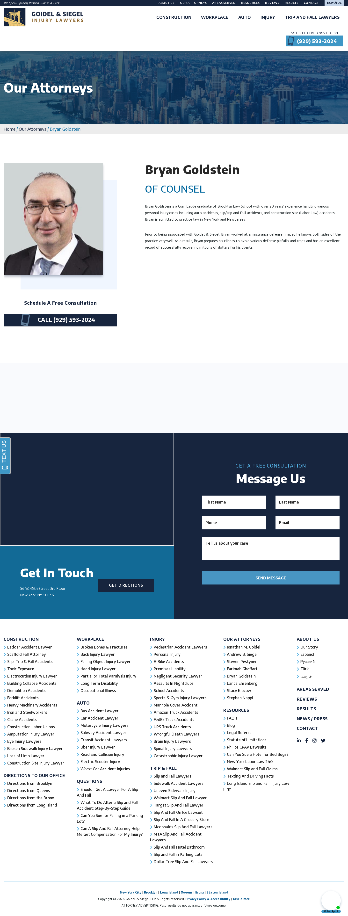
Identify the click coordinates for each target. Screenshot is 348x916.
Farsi (56, 3)
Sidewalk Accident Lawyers (178, 783)
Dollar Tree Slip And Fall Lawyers (183, 861)
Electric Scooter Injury (100, 761)
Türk (304, 668)
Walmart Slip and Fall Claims (252, 768)
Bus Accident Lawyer (99, 710)
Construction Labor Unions (31, 726)
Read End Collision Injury (102, 754)
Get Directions (126, 585)
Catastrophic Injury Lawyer (178, 755)
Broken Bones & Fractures (104, 647)
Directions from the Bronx (30, 797)
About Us (166, 3)
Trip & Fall (163, 768)
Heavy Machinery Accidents (32, 705)
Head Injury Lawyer (98, 668)
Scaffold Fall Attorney (26, 654)
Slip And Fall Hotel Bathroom (179, 847)
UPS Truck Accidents (172, 726)
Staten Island (217, 892)
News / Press (312, 718)
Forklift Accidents (23, 697)
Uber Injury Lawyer (97, 747)
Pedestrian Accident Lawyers (180, 647)
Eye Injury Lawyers (24, 741)
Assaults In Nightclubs (174, 683)
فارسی (306, 676)
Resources (250, 3)
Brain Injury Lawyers (172, 741)
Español (334, 3)
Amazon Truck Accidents (176, 712)
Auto (83, 703)
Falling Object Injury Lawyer (105, 661)
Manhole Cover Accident (175, 705)
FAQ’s (232, 718)
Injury (157, 639)
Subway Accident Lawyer (103, 732)
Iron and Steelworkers (27, 712)
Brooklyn (150, 892)
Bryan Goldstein (241, 676)
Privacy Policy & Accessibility (207, 899)
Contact (311, 3)
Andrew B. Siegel (242, 654)
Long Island (169, 892)
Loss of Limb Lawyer (25, 755)
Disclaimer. (241, 899)
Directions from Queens (28, 790)
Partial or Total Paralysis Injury (108, 676)
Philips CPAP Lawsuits (247, 747)
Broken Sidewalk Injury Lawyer (35, 748)
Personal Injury (167, 654)
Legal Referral (240, 732)
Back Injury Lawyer (97, 654)
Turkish (45, 3)
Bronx (199, 892)
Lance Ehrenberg (242, 683)
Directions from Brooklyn (29, 783)
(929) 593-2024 (317, 41)
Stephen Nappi (240, 697)
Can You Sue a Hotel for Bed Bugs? (257, 754)
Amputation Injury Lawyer (30, 734)
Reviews (272, 3)
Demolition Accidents (26, 690)
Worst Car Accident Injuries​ (105, 768)
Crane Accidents (22, 719)
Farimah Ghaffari (242, 668)
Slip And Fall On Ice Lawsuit (178, 812)
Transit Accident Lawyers (103, 739)
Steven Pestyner (242, 661)
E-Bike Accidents (169, 661)
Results (291, 3)
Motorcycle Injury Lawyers (104, 725)
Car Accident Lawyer (99, 718)
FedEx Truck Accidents (174, 719)
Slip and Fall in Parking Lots (178, 854)
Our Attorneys (193, 3)
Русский (307, 661)
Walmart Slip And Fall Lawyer (180, 797)
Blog (231, 725)
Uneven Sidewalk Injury (175, 790)
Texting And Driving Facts (250, 776)
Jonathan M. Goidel (243, 647)
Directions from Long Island (32, 805)
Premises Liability (170, 668)
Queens (187, 892)
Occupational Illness (98, 690)
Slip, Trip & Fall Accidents (30, 661)
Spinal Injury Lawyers (173, 748)
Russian (34, 3)
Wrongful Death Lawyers (176, 734)
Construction (21, 639)
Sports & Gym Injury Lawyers (180, 697)
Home (9, 129)
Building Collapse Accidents (32, 683)
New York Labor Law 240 (250, 761)
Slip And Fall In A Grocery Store (181, 819)
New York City (130, 892)
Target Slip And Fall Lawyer (178, 805)
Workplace (90, 639)
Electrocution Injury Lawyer (32, 676)
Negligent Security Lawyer (178, 676)
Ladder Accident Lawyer (29, 647)
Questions (89, 781)
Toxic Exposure (20, 668)
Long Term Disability (99, 683)
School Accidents (169, 690)
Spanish (22, 3)
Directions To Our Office (34, 775)
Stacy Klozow (239, 690)
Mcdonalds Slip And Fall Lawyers (183, 826)
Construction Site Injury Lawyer (35, 763)
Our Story (309, 647)
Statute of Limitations (247, 739)
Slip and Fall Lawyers (172, 776)
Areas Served (223, 3)
